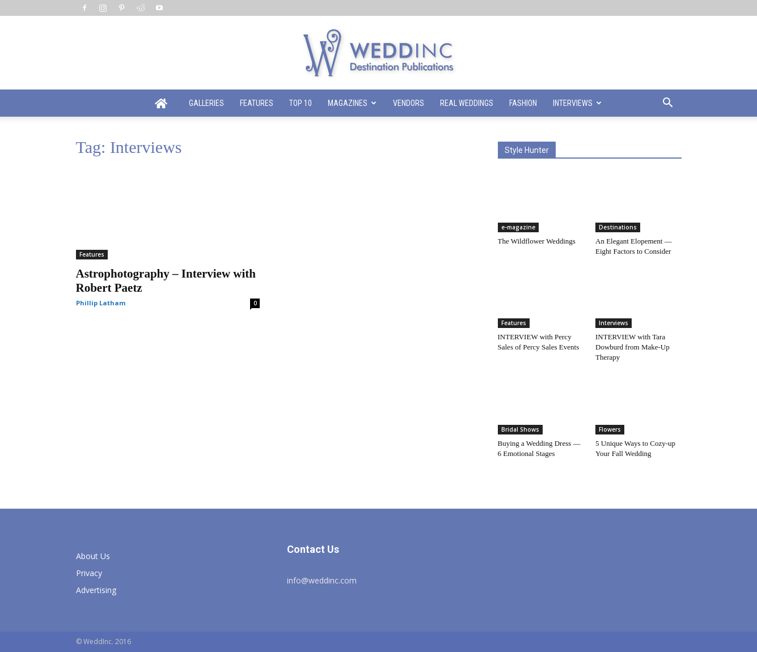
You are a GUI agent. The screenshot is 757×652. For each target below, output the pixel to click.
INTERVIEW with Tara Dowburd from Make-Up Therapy (632, 347)
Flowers (610, 429)
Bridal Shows (520, 429)
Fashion (523, 103)
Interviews (577, 103)
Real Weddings (466, 103)
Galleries (206, 103)
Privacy (89, 573)
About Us (93, 556)
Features (256, 103)
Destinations (618, 227)
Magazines (352, 103)
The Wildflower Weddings (537, 241)
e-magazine (518, 227)
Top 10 (300, 103)
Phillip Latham (100, 303)
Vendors (408, 103)
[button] (668, 104)
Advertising (96, 590)
